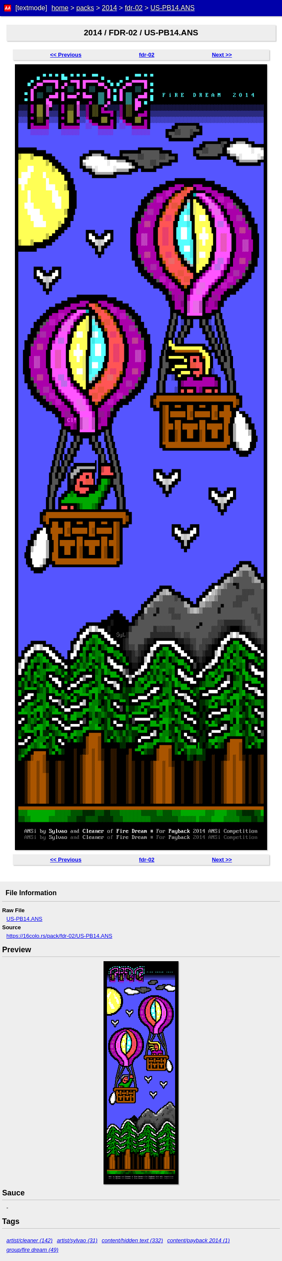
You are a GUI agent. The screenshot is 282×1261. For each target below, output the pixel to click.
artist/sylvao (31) (77, 1240)
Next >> (222, 55)
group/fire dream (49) (32, 1250)
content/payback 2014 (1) (198, 1240)
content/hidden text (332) (132, 1240)
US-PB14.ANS (172, 7)
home (60, 7)
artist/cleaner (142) (29, 1240)
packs (85, 7)
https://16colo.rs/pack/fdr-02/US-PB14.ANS (59, 936)
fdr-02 (134, 7)
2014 (109, 7)
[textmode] (31, 7)
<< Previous (66, 55)
